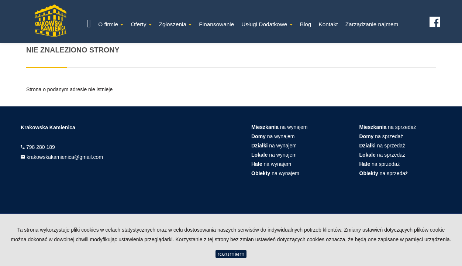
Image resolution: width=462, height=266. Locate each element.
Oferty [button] (141, 24)
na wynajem (279, 127)
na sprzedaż (387, 127)
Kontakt (328, 24)
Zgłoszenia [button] (175, 24)
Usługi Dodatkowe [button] (266, 24)
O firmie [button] (110, 24)
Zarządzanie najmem (372, 24)
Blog (305, 24)
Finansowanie (216, 24)
